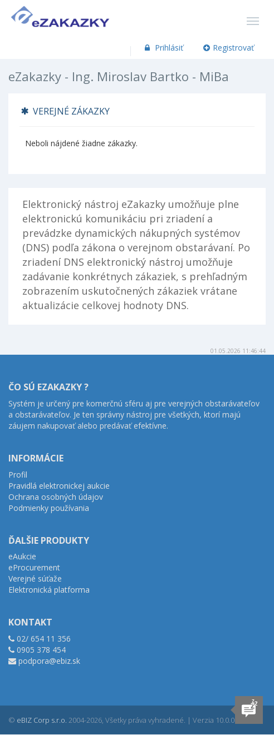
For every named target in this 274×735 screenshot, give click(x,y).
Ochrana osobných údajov (55, 496)
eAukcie (22, 556)
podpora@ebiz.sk (49, 660)
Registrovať (229, 47)
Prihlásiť (163, 47)
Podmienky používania (48, 508)
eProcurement (34, 567)
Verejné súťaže (35, 578)
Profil (17, 474)
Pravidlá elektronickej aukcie (59, 485)
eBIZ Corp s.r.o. (42, 720)
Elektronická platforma (49, 589)
